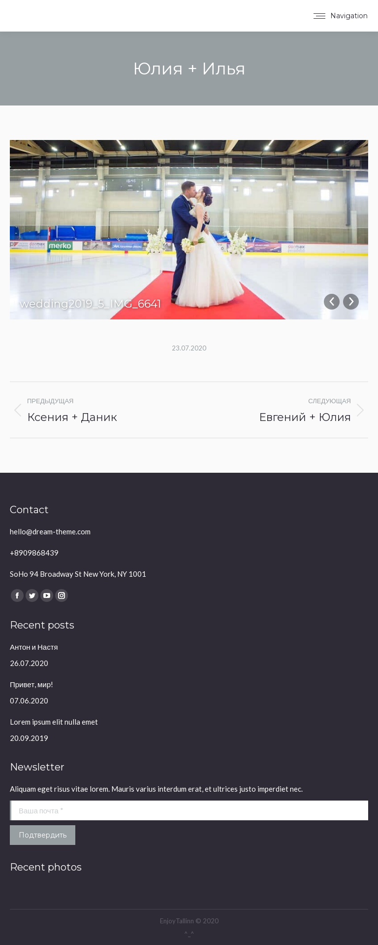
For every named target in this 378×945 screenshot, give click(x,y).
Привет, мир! (31, 684)
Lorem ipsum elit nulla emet (54, 721)
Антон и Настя (34, 646)
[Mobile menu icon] (340, 15)
